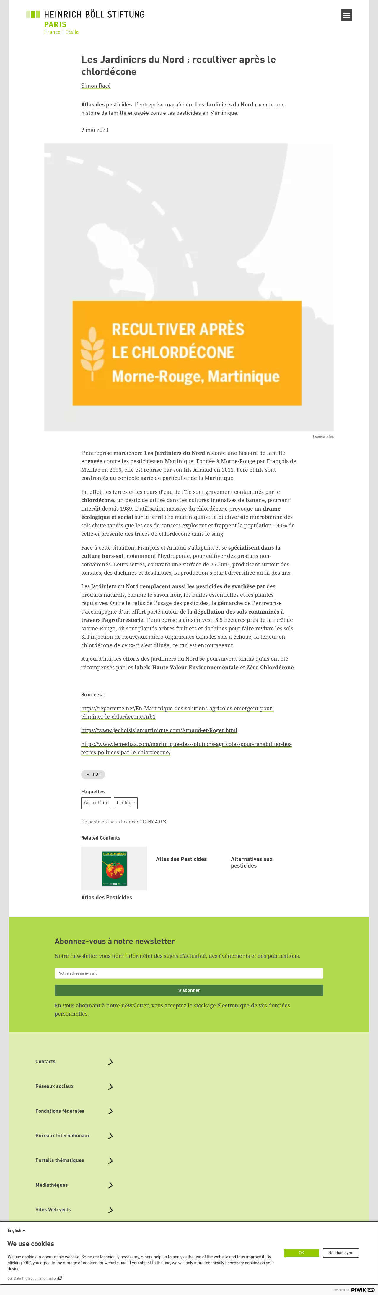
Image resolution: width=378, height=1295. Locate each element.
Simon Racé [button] (96, 86)
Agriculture (96, 802)
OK (301, 1252)
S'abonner (189, 996)
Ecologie (126, 802)
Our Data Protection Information (32, 1278)
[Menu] (346, 15)
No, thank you (340, 1252)
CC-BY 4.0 (150, 821)
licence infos (323, 437)
